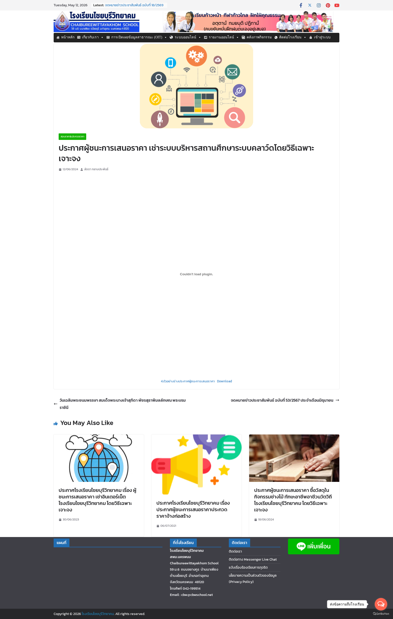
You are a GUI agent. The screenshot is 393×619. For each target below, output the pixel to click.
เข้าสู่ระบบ (322, 37)
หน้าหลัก (67, 37)
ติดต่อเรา (235, 551)
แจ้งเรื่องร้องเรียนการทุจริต (248, 567)
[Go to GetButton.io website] (381, 613)
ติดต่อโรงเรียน (293, 37)
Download (224, 381)
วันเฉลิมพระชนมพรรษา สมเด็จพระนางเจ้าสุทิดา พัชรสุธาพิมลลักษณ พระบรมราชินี (120, 403)
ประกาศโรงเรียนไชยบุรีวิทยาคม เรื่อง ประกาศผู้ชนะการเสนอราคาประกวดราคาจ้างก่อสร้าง (193, 509)
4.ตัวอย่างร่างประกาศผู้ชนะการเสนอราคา (188, 381)
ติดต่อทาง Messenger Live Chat (253, 559)
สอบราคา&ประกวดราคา (72, 136)
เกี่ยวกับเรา (93, 37)
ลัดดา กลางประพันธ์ (96, 169)
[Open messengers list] (381, 604)
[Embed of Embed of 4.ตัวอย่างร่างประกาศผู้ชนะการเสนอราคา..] (196, 274)
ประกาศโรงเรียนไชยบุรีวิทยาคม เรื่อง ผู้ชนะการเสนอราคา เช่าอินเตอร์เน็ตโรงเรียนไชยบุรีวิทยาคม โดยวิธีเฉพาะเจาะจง (97, 499)
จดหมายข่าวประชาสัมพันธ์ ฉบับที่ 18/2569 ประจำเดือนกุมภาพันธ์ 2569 (134, 8)
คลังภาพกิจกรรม (259, 37)
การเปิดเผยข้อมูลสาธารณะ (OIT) (139, 37)
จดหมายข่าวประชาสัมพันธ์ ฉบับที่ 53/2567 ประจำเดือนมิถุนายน (285, 400)
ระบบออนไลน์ (188, 37)
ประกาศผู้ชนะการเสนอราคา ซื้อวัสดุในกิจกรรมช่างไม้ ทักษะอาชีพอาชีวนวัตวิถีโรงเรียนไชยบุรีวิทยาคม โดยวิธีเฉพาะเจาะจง (293, 499)
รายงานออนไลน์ (224, 37)
